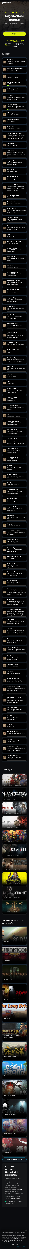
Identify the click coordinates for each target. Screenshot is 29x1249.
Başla (14, 34)
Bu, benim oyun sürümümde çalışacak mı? (14, 1202)
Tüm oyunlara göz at (14, 1159)
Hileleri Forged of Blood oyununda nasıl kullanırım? (13, 1197)
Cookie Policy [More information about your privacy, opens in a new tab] (7, 1241)
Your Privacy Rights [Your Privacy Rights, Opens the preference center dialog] (14, 1244)
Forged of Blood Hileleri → (14, 13)
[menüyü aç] (26, 2)
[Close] (26, 1230)
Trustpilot (20, 1189)
